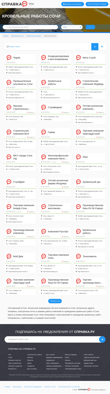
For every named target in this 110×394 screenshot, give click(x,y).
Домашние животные (90, 362)
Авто (9, 357)
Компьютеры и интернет (91, 368)
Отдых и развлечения (14, 365)
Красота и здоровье (71, 357)
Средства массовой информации (94, 360)
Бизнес (67, 360)
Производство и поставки (72, 365)
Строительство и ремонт (34, 357)
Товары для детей (51, 371)
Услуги (10, 360)
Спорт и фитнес (88, 357)
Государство (31, 368)
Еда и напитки (50, 357)
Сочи (31, 4)
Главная (7, 389)
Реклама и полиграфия (72, 368)
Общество (30, 362)
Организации (17, 389)
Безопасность (12, 371)
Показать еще (55, 303)
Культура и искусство (14, 362)
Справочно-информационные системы (57, 368)
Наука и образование (52, 365)
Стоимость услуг (50, 389)
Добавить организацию (72, 4)
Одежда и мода (88, 365)
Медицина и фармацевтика (54, 360)
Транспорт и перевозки (15, 368)
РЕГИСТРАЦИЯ (93, 4)
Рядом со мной (14, 49)
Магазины (30, 360)
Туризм (29, 365)
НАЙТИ (93, 29)
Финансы (67, 362)
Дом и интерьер (32, 371)
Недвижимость (50, 362)
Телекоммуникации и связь (73, 371)
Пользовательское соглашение (69, 389)
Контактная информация (33, 389)
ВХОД (103, 4)
